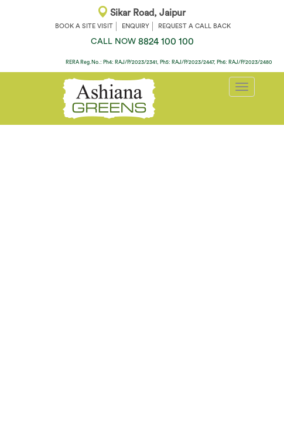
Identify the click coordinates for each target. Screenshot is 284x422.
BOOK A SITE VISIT (84, 26)
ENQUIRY (135, 26)
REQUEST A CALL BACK (194, 26)
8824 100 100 (142, 41)
